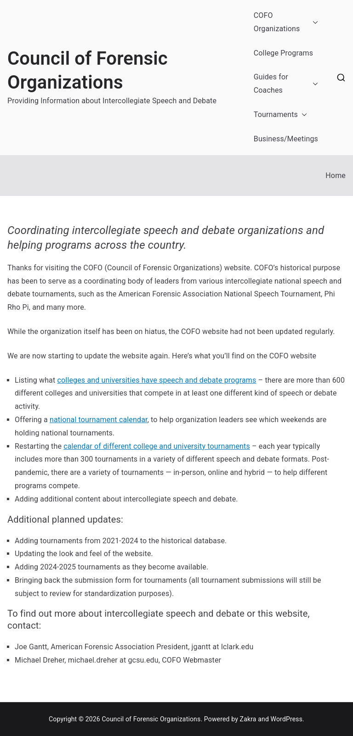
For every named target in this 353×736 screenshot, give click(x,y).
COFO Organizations (286, 22)
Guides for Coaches (286, 84)
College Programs (283, 53)
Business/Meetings (286, 138)
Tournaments (280, 115)
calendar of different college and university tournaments (156, 446)
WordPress (286, 719)
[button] (313, 22)
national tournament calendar (99, 419)
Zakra (248, 719)
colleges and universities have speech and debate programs (156, 380)
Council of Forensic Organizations (151, 719)
